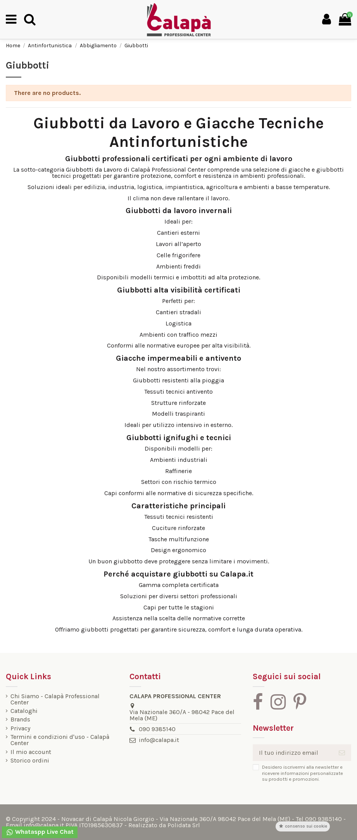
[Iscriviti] (342, 752)
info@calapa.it (159, 740)
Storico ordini (29, 760)
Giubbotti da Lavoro (94, 169)
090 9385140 (157, 729)
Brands (20, 719)
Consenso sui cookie (302, 826)
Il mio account (30, 752)
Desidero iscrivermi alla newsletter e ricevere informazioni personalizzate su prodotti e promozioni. (302, 773)
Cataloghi (24, 711)
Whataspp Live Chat (40, 832)
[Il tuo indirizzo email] (293, 752)
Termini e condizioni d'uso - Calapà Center (59, 740)
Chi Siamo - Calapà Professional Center (55, 699)
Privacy (20, 728)
